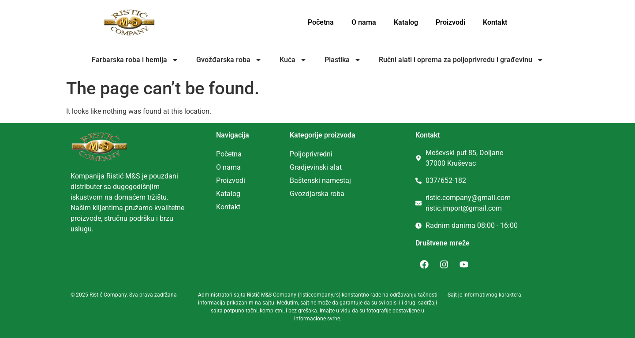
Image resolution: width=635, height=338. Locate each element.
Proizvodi (450, 22)
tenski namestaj (326, 180)
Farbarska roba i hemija (135, 60)
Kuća (293, 60)
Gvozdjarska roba (317, 193)
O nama (363, 22)
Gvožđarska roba (229, 60)
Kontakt (495, 22)
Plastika (343, 60)
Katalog (406, 22)
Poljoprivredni (311, 154)
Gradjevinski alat (316, 167)
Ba (294, 180)
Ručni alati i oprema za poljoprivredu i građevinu (461, 60)
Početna (321, 22)
